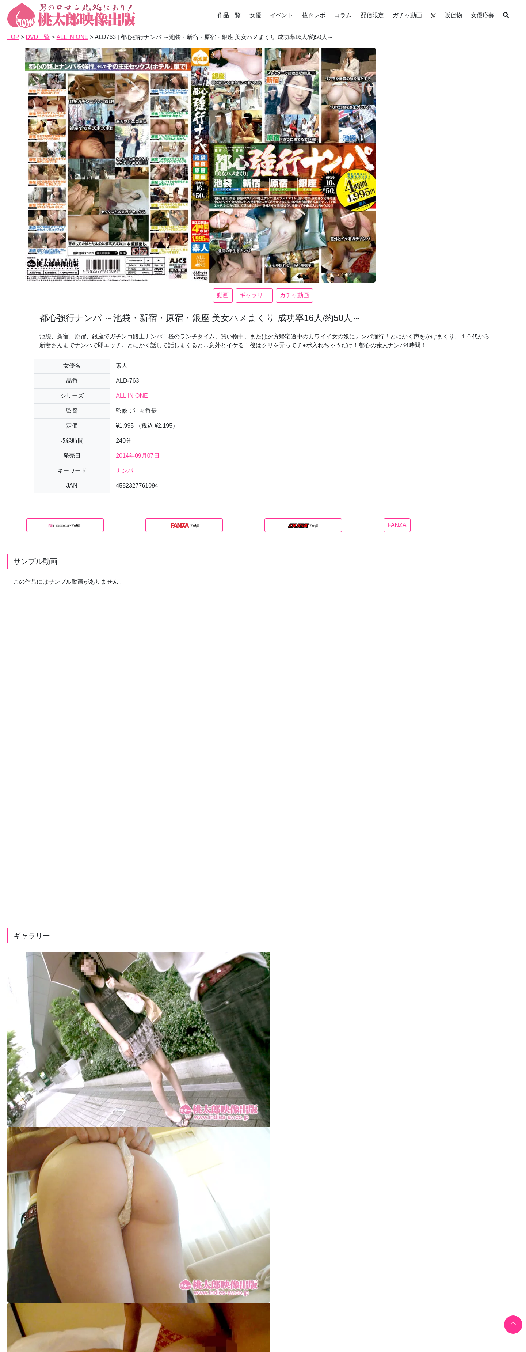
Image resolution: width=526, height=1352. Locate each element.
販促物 (453, 15)
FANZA (397, 525)
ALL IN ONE (132, 396)
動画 (223, 295)
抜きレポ (313, 15)
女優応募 (482, 15)
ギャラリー (254, 295)
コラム (343, 15)
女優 (255, 15)
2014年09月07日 (137, 455)
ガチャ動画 (407, 15)
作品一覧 (229, 15)
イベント (281, 15)
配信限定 (372, 15)
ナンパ (124, 470)
